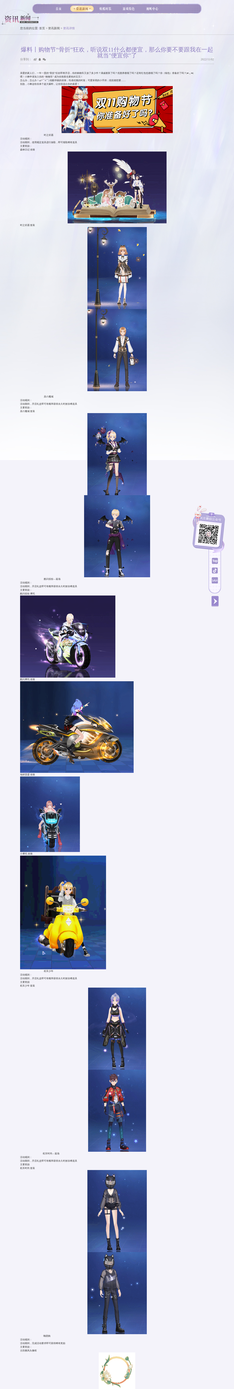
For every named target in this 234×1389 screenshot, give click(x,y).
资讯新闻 (54, 28)
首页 (42, 28)
